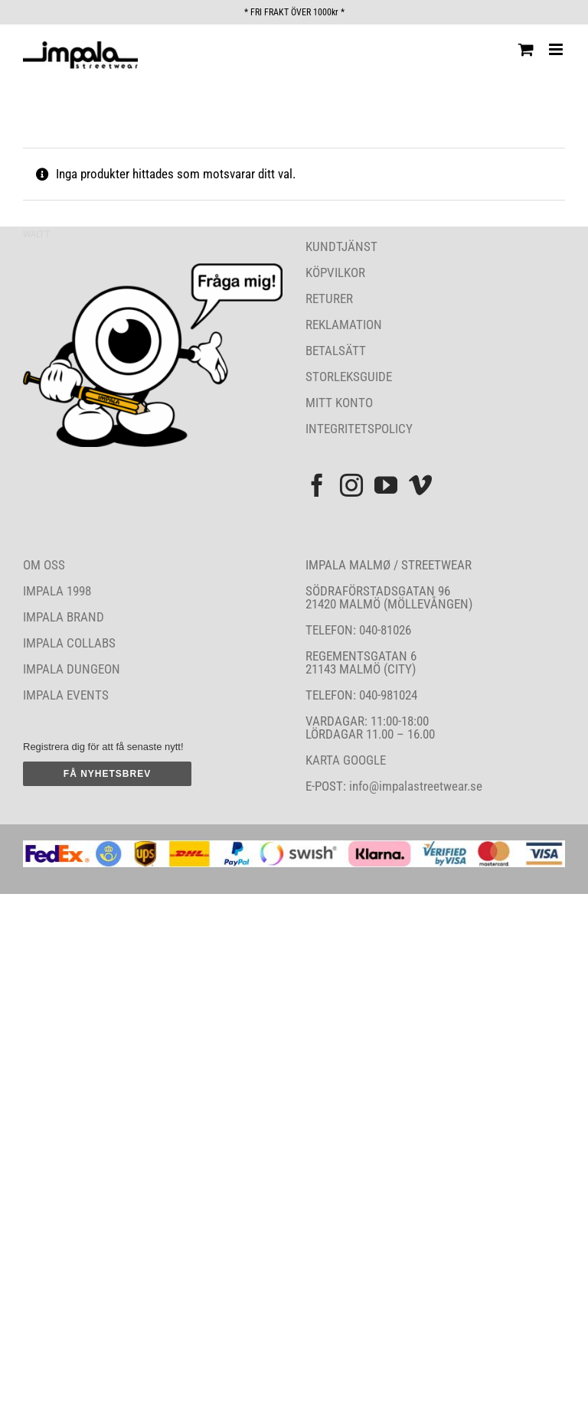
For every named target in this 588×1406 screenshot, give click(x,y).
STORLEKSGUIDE (348, 376)
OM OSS (44, 565)
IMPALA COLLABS (69, 643)
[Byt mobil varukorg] (526, 49)
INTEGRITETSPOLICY (359, 428)
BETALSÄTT (335, 350)
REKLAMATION (343, 324)
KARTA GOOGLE (345, 760)
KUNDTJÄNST (341, 246)
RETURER (329, 298)
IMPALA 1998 (57, 591)
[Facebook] (316, 485)
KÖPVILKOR (335, 272)
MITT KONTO (339, 402)
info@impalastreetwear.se (414, 786)
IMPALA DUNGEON (71, 669)
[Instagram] (351, 485)
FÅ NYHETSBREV (107, 773)
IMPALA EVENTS (66, 695)
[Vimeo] (420, 485)
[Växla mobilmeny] (557, 49)
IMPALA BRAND (63, 617)
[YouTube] (385, 485)
